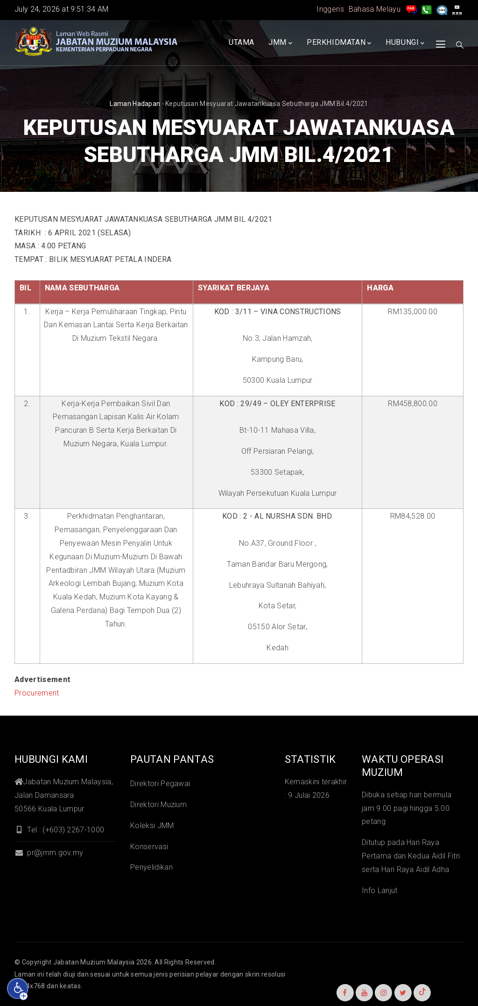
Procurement (36, 693)
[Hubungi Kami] (426, 9)
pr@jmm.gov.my (48, 852)
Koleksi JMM (152, 825)
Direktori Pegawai (160, 783)
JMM (280, 43)
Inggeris (330, 9)
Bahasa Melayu (375, 9)
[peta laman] (457, 9)
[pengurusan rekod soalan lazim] (411, 9)
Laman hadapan (135, 103)
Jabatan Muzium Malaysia (93, 962)
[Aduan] (442, 9)
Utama (241, 42)
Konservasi (149, 846)
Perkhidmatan (339, 43)
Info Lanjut (380, 890)
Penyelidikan (151, 867)
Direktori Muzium (158, 804)
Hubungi (405, 43)
